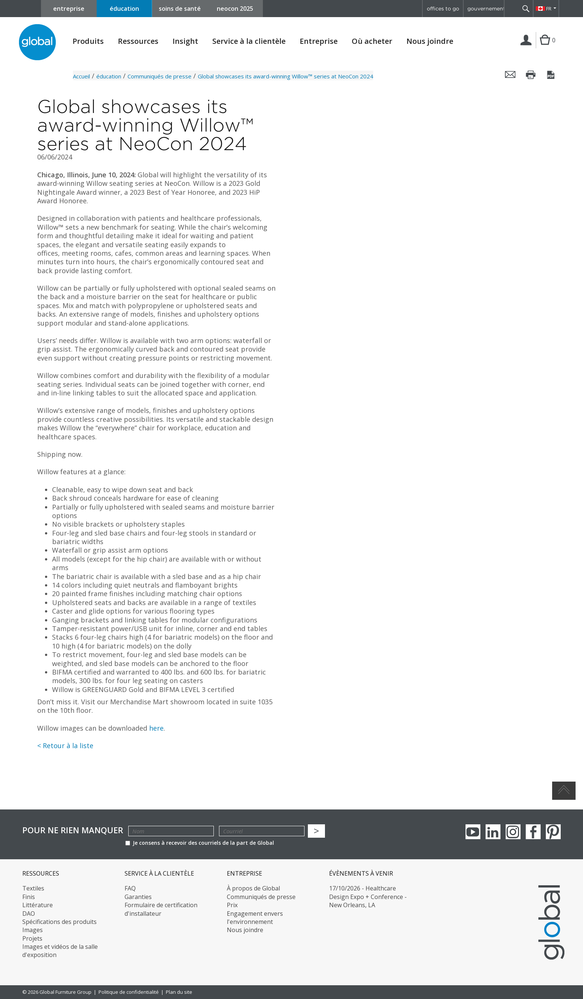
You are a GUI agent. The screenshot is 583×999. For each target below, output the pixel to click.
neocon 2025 (235, 8)
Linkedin (493, 831)
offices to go (443, 9)
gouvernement (485, 9)
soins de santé (180, 8)
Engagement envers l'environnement (255, 917)
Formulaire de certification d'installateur (161, 909)
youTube (473, 831)
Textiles (33, 888)
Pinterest (553, 831)
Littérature (37, 905)
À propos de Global (253, 888)
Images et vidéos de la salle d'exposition (60, 951)
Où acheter (372, 41)
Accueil (81, 76)
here (156, 728)
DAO (28, 913)
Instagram (513, 831)
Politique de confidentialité (129, 992)
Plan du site (179, 992)
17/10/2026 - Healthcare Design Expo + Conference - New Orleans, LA (368, 896)
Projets (32, 938)
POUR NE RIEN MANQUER (72, 830)
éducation (124, 8)
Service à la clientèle (249, 41)
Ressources (138, 41)
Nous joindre (429, 41)
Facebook (533, 831)
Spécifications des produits (59, 922)
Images (32, 930)
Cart (545, 47)
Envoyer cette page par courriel (510, 75)
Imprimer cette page (531, 75)
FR (548, 8)
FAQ (130, 888)
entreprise (68, 8)
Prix (232, 905)
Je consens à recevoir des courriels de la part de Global (199, 842)
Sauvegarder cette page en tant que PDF (551, 75)
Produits (88, 41)
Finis (28, 897)
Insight (185, 41)
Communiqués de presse (159, 76)
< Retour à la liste (65, 745)
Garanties (138, 897)
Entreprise (319, 41)
